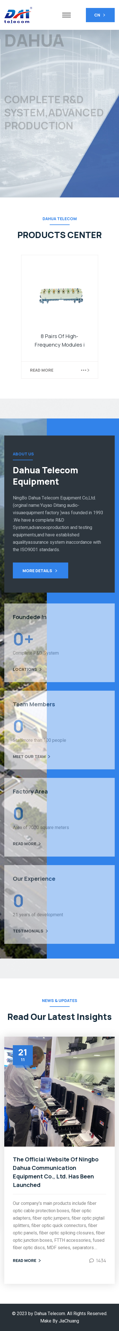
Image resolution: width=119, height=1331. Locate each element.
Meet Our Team (32, 760)
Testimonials (31, 934)
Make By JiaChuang (59, 1321)
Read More (41, 370)
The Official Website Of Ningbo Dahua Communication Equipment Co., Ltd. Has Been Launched (55, 1172)
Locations (28, 672)
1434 (101, 1260)
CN (100, 15)
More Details (41, 571)
